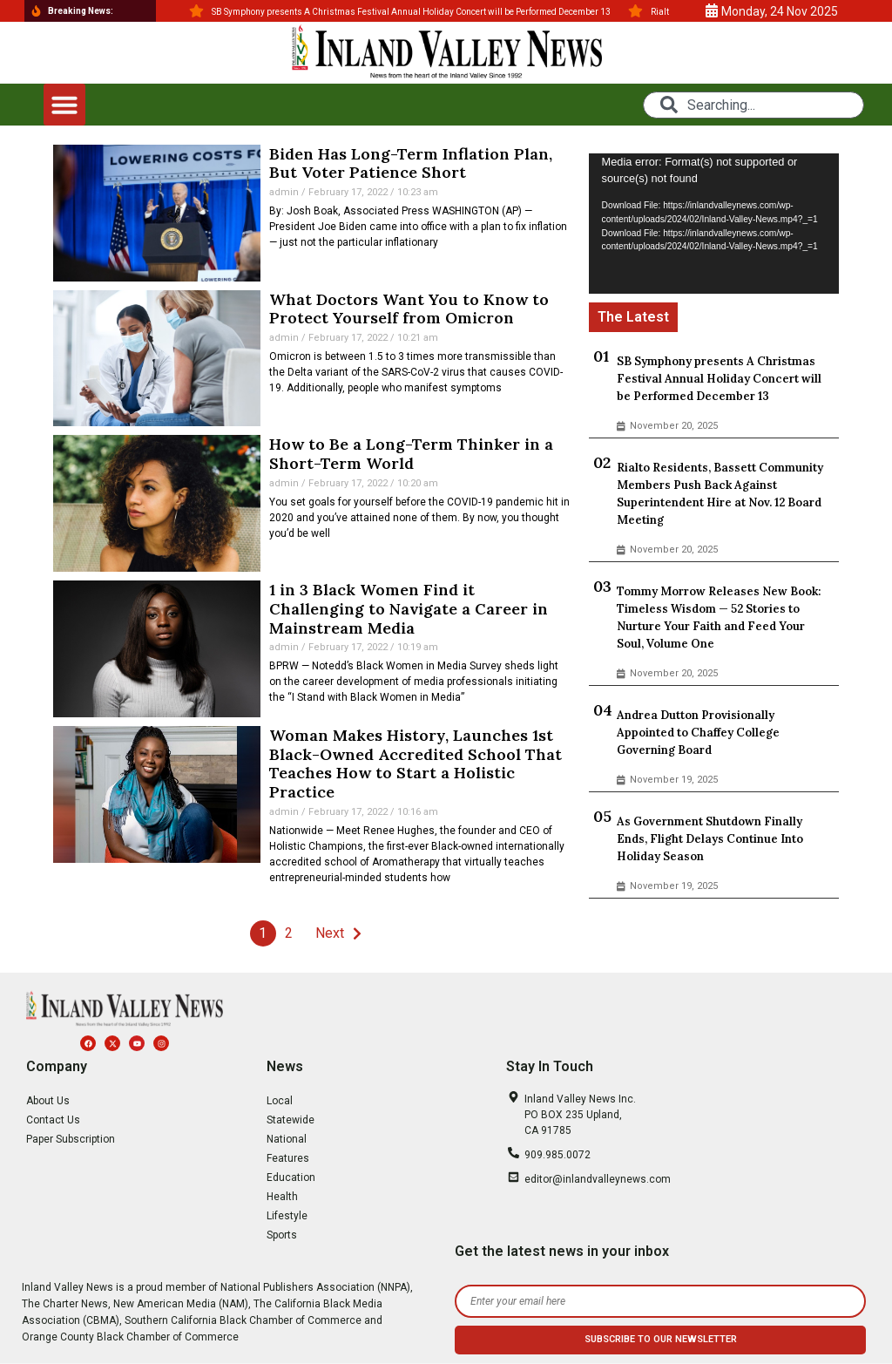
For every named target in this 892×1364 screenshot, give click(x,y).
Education (291, 1177)
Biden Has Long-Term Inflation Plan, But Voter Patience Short (410, 163)
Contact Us (53, 1120)
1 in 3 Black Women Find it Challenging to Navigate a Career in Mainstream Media (408, 608)
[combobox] (753, 105)
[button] (64, 105)
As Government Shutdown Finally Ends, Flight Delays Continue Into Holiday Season (710, 839)
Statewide (290, 1120)
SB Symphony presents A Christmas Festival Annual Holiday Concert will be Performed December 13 (719, 379)
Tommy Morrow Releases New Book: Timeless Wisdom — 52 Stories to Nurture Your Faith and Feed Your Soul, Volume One (719, 617)
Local (280, 1101)
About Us (48, 1101)
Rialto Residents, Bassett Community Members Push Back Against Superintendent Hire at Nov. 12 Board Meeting (720, 493)
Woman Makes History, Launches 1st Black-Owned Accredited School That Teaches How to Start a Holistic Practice (415, 763)
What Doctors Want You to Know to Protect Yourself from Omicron (409, 309)
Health (282, 1197)
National (287, 1139)
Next (329, 933)
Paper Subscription (70, 1139)
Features (288, 1158)
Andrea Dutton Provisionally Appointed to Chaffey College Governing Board (698, 732)
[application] (714, 224)
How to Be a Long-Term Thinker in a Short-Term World (411, 453)
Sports (282, 1235)
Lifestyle (287, 1216)
